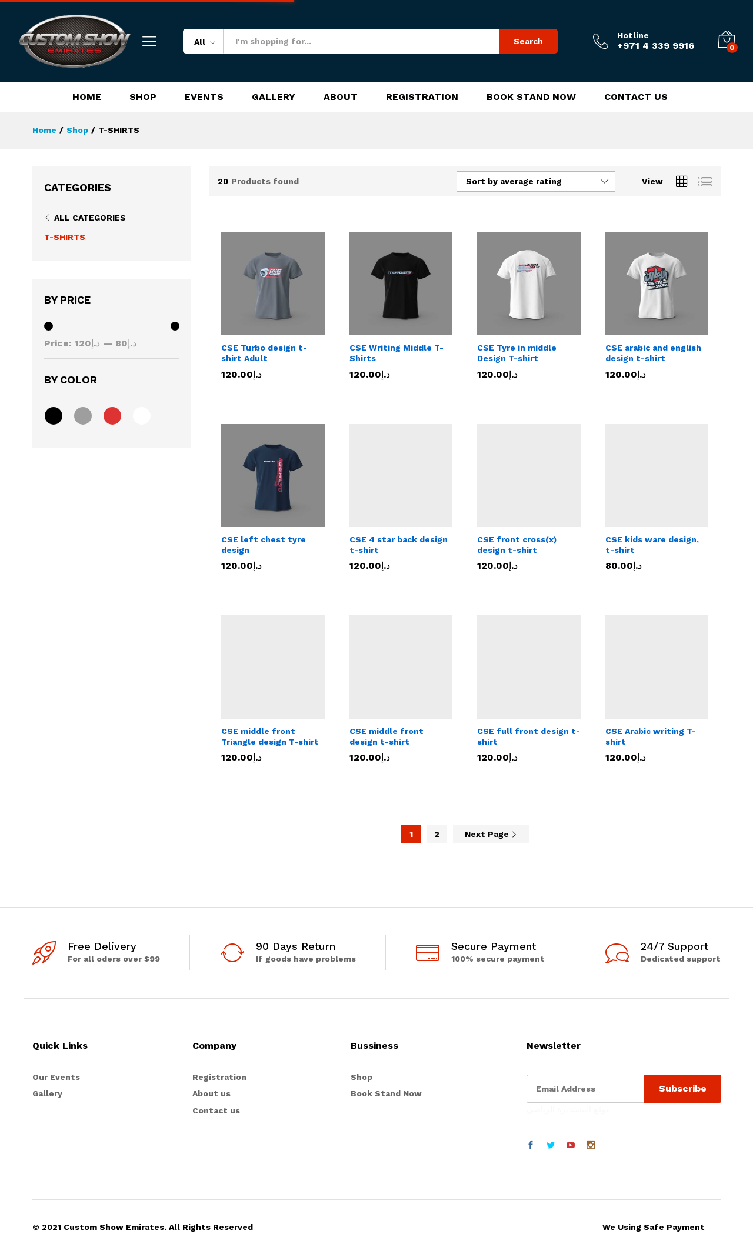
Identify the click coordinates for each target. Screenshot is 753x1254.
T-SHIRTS (64, 237)
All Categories (90, 217)
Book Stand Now (531, 97)
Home (86, 97)
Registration (422, 97)
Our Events (56, 1077)
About (341, 97)
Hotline (633, 35)
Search (528, 41)
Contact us (216, 1110)
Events (204, 97)
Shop (142, 97)
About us (211, 1093)
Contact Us (636, 97)
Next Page (491, 834)
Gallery (273, 97)
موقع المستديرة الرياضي (569, 1109)
